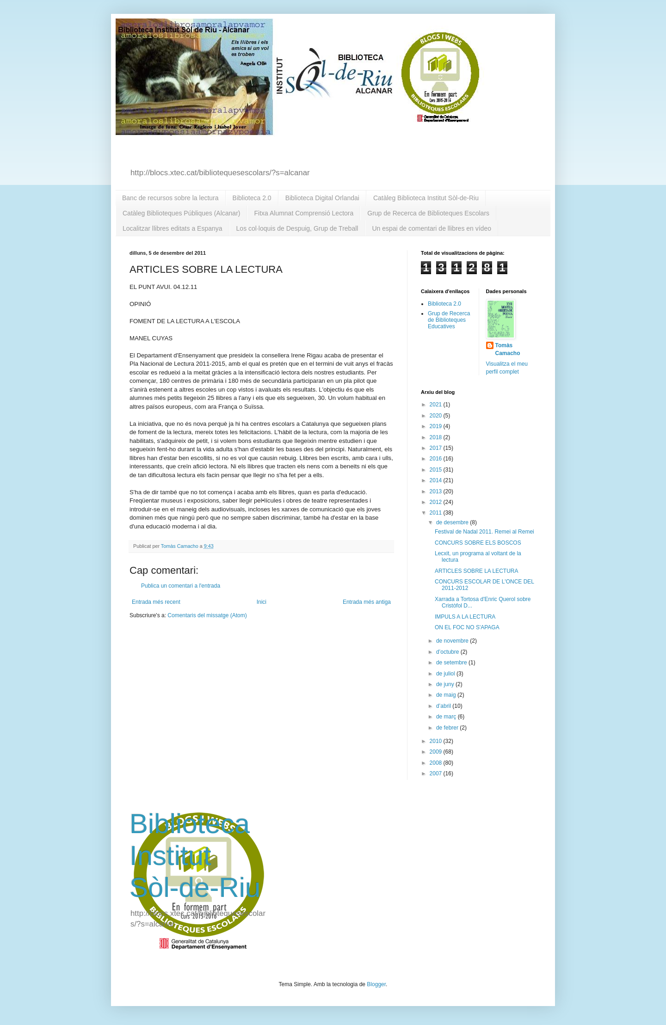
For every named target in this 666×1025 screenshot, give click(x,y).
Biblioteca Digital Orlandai (322, 198)
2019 (437, 426)
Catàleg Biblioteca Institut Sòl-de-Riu (426, 198)
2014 (437, 480)
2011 (437, 512)
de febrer (448, 727)
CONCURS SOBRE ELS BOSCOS (478, 543)
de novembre (453, 641)
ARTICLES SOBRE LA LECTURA (476, 571)
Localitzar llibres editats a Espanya (172, 228)
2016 (437, 458)
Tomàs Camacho (507, 349)
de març (447, 716)
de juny (446, 684)
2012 (437, 502)
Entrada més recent (156, 602)
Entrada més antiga (367, 602)
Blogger (376, 984)
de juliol (446, 673)
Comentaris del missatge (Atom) (207, 615)
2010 (437, 741)
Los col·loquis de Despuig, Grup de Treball (297, 228)
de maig (446, 695)
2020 (437, 415)
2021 (437, 404)
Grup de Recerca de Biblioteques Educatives (449, 320)
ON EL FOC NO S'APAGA (467, 627)
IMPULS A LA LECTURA (465, 617)
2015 (437, 469)
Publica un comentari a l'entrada (180, 586)
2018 (437, 437)
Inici (261, 602)
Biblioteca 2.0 (252, 198)
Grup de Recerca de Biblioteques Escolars (428, 213)
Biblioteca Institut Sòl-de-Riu (195, 855)
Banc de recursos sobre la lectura (170, 198)
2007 (437, 773)
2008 (437, 763)
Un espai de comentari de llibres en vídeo (431, 228)
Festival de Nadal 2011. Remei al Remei (484, 531)
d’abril (444, 706)
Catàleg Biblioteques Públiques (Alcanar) (181, 213)
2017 (437, 448)
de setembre (452, 662)
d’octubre (448, 652)
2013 (437, 491)
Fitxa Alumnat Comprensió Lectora (303, 213)
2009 (437, 752)
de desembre (453, 522)
